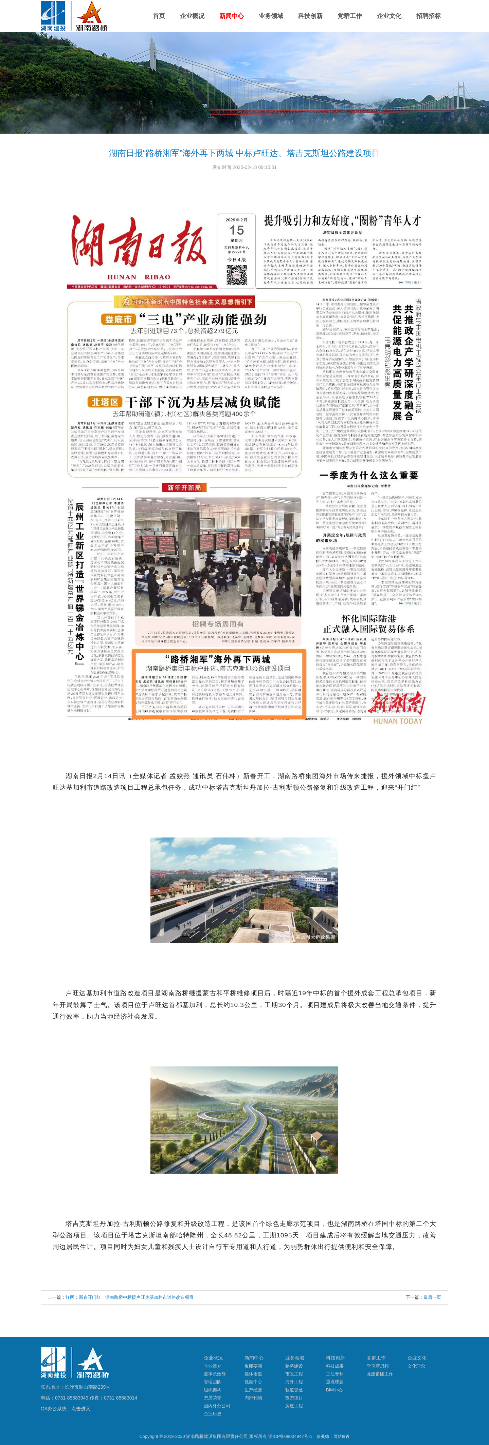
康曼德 (323, 1436)
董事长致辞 (215, 1373)
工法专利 (335, 1373)
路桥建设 (294, 1366)
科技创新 (310, 16)
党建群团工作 (380, 1373)
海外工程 (294, 1381)
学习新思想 (378, 1366)
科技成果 (335, 1366)
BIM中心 (334, 1389)
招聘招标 (428, 16)
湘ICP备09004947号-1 (290, 1436)
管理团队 (212, 1381)
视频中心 (253, 1381)
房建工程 (294, 1405)
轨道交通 (294, 1389)
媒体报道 (253, 1373)
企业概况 (192, 16)
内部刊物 (253, 1397)
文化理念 (416, 1366)
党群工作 (350, 16)
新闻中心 (231, 16)
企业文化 (389, 16)
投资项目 (294, 1397)
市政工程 (294, 1373)
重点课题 (335, 1381)
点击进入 (80, 1408)
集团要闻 (253, 1366)
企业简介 (212, 1366)
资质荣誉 (212, 1397)
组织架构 (212, 1389)
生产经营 (253, 1389)
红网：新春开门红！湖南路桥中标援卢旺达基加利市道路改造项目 (130, 1297)
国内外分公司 (217, 1405)
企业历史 (212, 1413)
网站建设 (341, 1436)
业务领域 (271, 16)
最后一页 (432, 1297)
